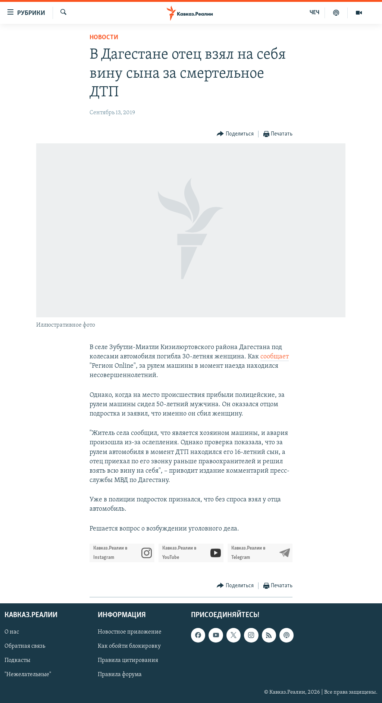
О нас (11, 632)
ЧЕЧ (314, 13)
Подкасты (17, 660)
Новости (104, 37)
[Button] (235, 134)
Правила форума (120, 675)
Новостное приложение (130, 632)
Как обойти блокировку (129, 646)
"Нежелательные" (27, 675)
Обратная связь (24, 646)
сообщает (274, 356)
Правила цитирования (128, 660)
